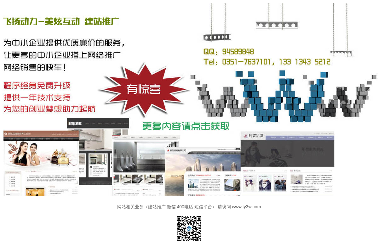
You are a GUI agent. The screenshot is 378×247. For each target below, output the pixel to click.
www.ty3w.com (246, 206)
